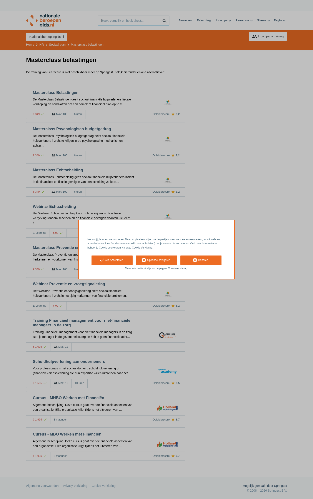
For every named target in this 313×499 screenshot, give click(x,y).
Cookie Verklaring (142, 247)
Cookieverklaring (177, 268)
